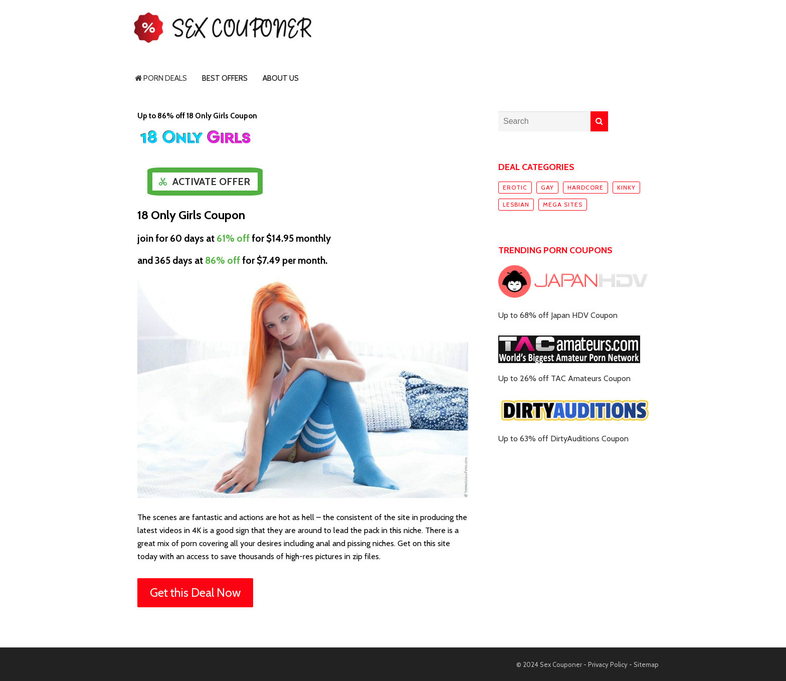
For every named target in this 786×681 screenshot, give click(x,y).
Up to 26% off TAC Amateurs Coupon (564, 378)
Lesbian (516, 204)
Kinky (626, 187)
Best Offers (225, 78)
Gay (547, 187)
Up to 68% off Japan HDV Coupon (558, 315)
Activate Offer (211, 182)
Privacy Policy (608, 664)
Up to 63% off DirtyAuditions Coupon (563, 438)
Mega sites (562, 204)
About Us (281, 78)
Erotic (515, 187)
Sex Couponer (561, 664)
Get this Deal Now (195, 592)
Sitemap (646, 664)
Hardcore (585, 187)
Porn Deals (161, 78)
